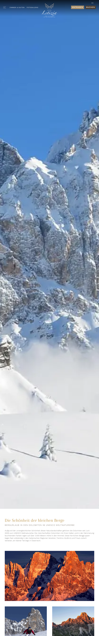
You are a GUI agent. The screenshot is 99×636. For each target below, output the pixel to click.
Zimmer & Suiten (17, 7)
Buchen (90, 7)
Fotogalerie (32, 7)
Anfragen (77, 7)
